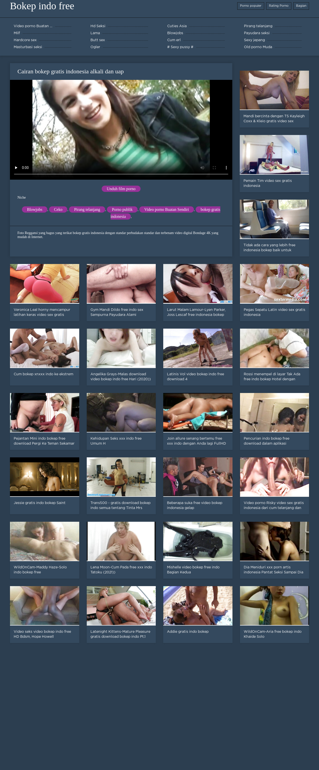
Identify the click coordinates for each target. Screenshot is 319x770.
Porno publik (122, 209)
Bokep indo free (42, 5)
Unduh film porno (121, 189)
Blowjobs (34, 209)
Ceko (58, 209)
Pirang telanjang (87, 209)
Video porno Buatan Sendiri (166, 209)
